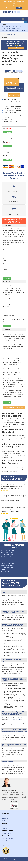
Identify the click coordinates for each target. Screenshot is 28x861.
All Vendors (5, 818)
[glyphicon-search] (25, 22)
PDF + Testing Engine (9, 125)
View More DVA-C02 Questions (14, 407)
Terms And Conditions (8, 843)
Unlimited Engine (6, 833)
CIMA (17, 26)
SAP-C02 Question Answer (7, 565)
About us (4, 828)
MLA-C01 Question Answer (7, 554)
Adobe (3, 26)
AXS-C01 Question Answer (7, 561)
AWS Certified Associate (9, 34)
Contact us (5, 826)
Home (3, 33)
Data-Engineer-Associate (6, 571)
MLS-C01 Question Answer (7, 559)
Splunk (17, 30)
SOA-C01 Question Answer (7, 550)
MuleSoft (9, 28)
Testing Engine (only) (9, 138)
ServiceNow (12, 30)
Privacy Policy (5, 840)
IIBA (21, 26)
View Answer (7, 278)
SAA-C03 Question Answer (7, 552)
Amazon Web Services (12, 33)
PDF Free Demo (14, 95)
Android (8, 26)
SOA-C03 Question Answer (7, 556)
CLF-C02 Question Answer (7, 569)
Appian (13, 26)
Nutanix (19, 28)
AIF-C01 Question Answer (7, 574)
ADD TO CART (7, 132)
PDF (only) (6, 152)
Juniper (3, 28)
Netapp (14, 28)
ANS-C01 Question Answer (7, 563)
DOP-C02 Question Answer (7, 567)
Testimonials (5, 820)
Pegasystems (5, 30)
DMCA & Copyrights (7, 838)
